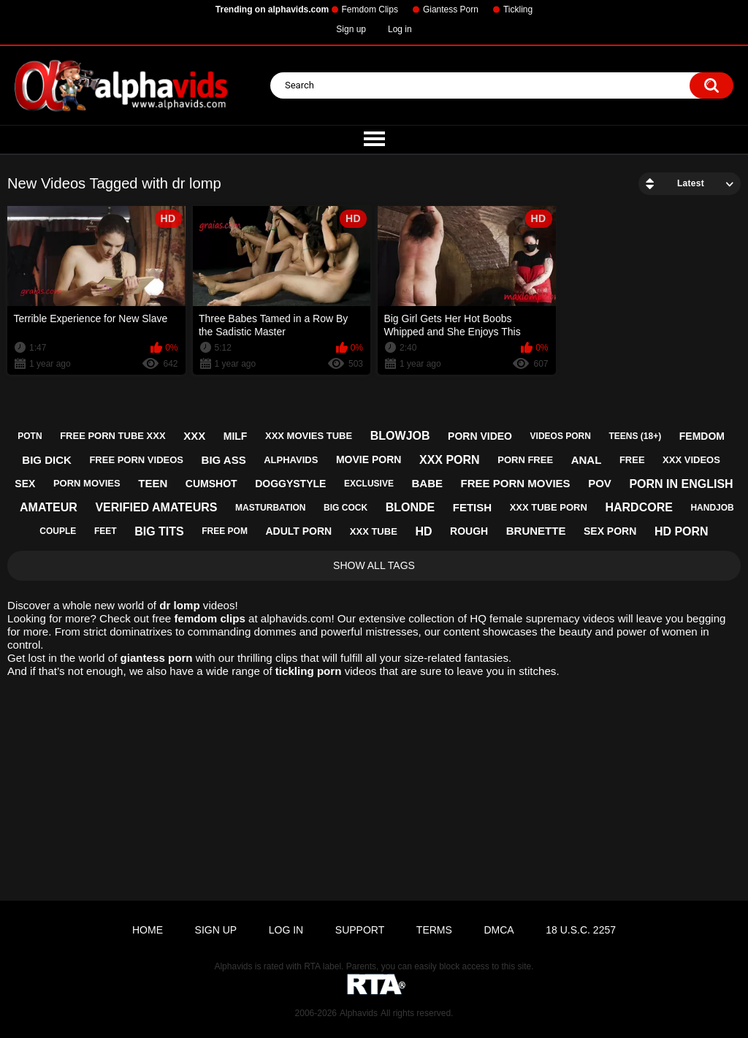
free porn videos (136, 459)
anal (586, 460)
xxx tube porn (548, 507)
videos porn (560, 436)
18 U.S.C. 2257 (581, 930)
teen (152, 483)
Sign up (351, 29)
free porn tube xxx (112, 435)
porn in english (681, 484)
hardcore (638, 507)
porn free (525, 459)
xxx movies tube (308, 435)
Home (147, 930)
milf (236, 436)
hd (423, 531)
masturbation (270, 508)
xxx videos (691, 459)
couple (57, 531)
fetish (472, 507)
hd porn (681, 531)
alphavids (291, 459)
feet (105, 531)
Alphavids (359, 1013)
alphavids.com (296, 618)
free (632, 459)
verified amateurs (156, 507)
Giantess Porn (450, 9)
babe (427, 483)
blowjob (400, 436)
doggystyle (290, 483)
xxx (194, 436)
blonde (410, 507)
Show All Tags (374, 565)
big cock (345, 508)
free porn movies (515, 483)
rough (469, 531)
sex (25, 483)
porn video (480, 436)
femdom (702, 436)
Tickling (518, 9)
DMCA (499, 930)
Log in (400, 29)
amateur (48, 507)
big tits (159, 531)
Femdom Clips (370, 9)
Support (359, 930)
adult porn (299, 531)
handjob (711, 508)
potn (30, 436)
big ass (224, 460)
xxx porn (449, 460)
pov (599, 483)
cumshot (211, 483)
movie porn (368, 459)
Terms (434, 930)
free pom (225, 531)
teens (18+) (634, 436)
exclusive (369, 483)
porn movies (87, 483)
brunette (536, 530)
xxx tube (373, 531)
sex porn (610, 531)
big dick (47, 460)
